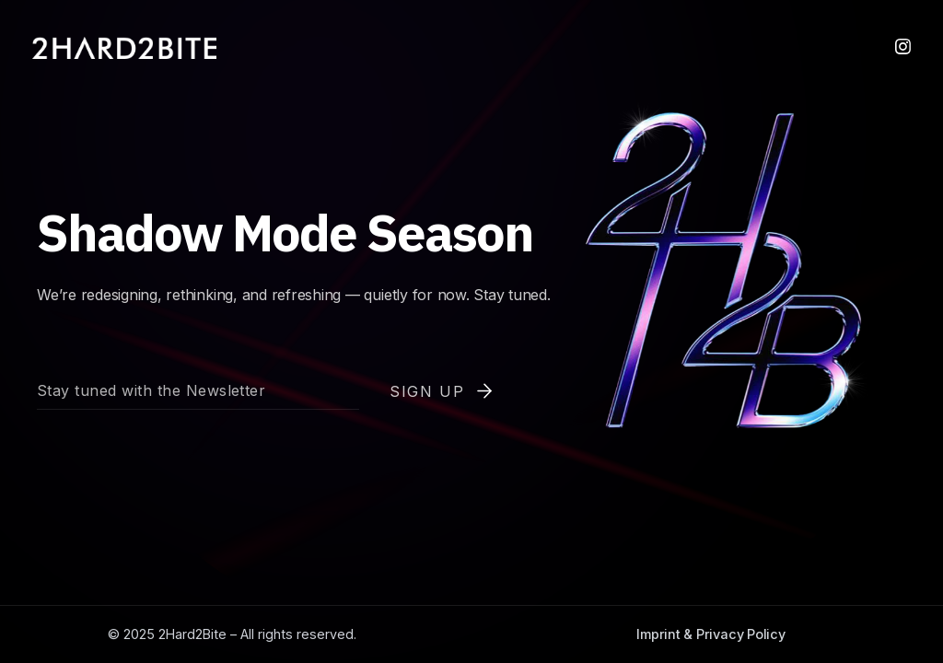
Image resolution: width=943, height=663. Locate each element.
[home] (124, 48)
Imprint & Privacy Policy (710, 634)
